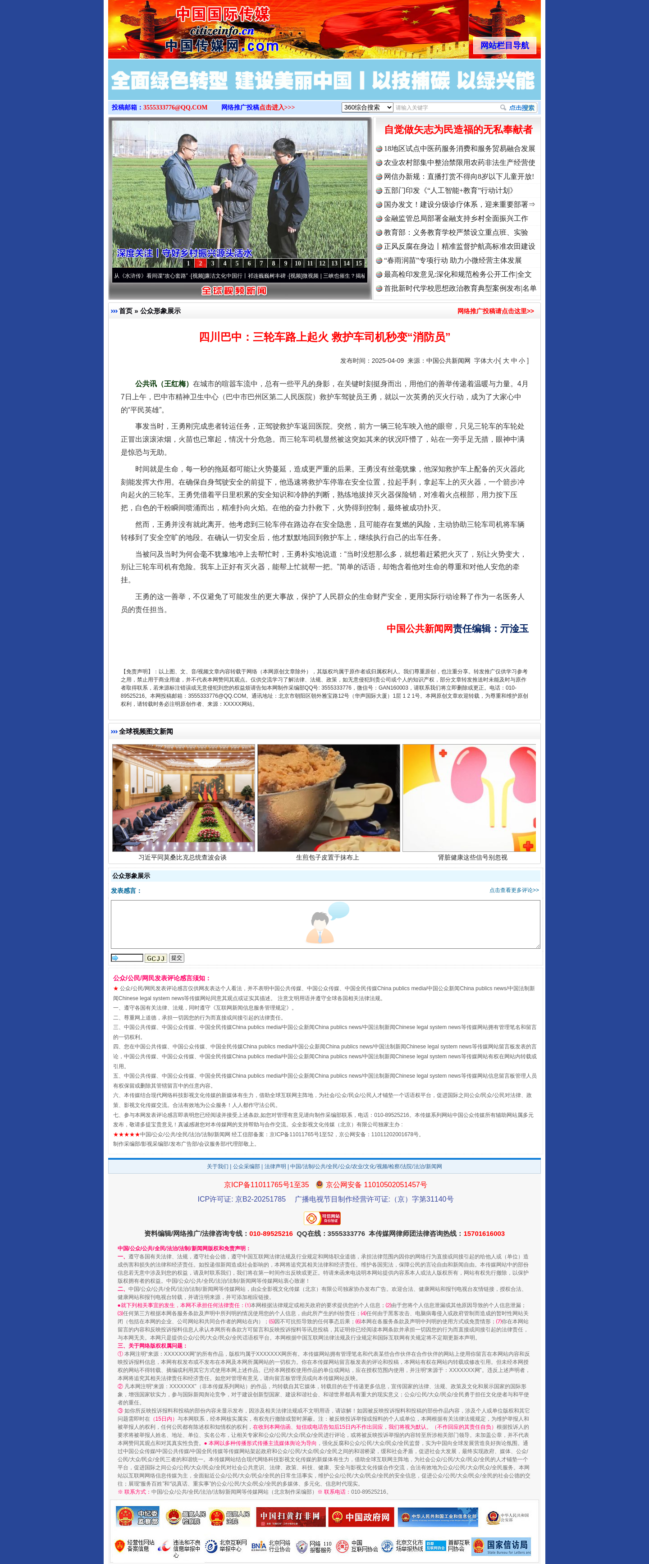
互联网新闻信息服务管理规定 (251, 1008)
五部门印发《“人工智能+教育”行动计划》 (450, 190)
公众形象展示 (160, 311)
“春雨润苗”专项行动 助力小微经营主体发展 (453, 260)
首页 (126, 311)
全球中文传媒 (182, 26)
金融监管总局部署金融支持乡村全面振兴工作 (456, 218)
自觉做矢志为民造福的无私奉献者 (458, 129)
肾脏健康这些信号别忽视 (473, 859)
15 (359, 263)
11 (310, 263)
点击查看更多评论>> (514, 890)
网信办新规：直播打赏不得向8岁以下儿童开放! (459, 176)
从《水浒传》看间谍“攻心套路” (155, 276)
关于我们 (218, 1166)
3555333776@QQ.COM (175, 107)
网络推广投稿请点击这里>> (495, 311)
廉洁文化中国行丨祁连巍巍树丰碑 (249, 276)
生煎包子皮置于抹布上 (328, 859)
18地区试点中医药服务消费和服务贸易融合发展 (459, 148)
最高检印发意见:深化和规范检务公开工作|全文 (458, 274)
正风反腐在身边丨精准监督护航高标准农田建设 (459, 246)
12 (322, 263)
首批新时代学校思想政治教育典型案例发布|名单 (460, 288)
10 (298, 263)
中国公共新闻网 (448, 360)
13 (334, 263)
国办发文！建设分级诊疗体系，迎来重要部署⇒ (459, 204)
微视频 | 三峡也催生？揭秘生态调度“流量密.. (360, 276)
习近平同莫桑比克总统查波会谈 (183, 859)
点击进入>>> (277, 107)
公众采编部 (246, 1166)
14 (346, 263)
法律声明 (275, 1166)
